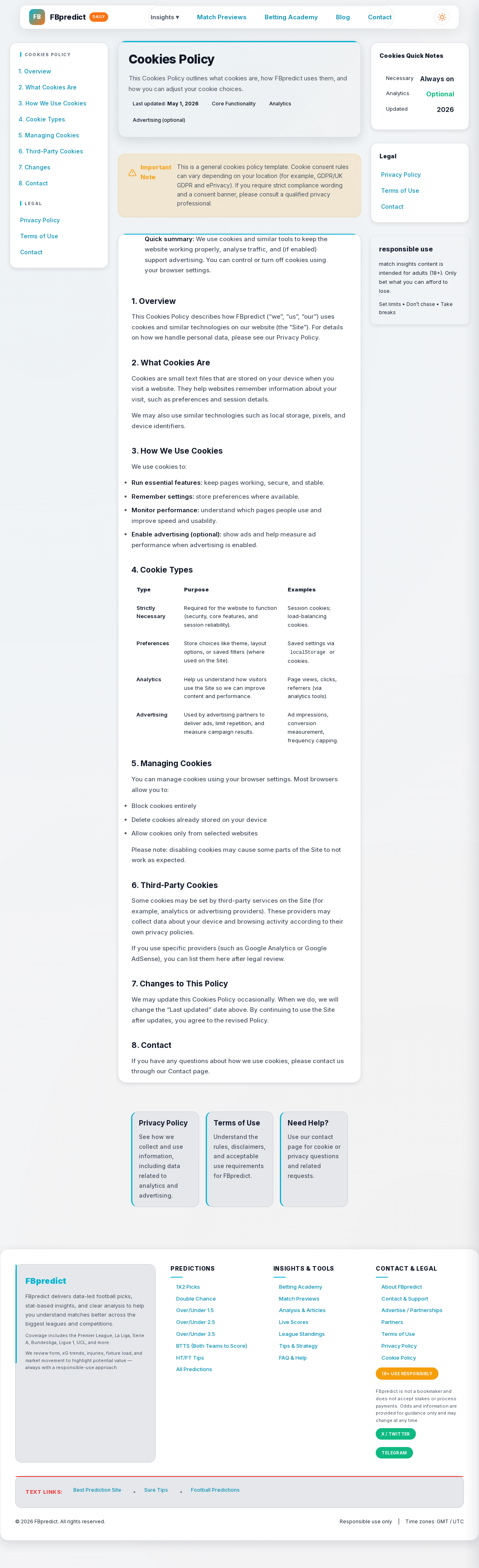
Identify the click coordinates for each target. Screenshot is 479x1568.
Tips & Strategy (301, 1373)
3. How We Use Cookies (52, 103)
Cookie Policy (400, 1386)
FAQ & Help (294, 1386)
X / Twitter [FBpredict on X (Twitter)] (395, 1464)
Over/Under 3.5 (197, 1360)
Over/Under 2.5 (197, 1347)
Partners (393, 1347)
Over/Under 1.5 (197, 1334)
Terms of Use (41, 236)
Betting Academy (291, 18)
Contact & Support (407, 1320)
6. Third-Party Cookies (50, 150)
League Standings (305, 1360)
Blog (343, 18)
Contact (380, 18)
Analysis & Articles (305, 1334)
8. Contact (33, 182)
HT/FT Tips (192, 1386)
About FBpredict (404, 1307)
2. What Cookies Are (47, 87)
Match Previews (222, 18)
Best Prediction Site (98, 1520)
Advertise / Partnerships (415, 1334)
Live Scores (295, 1347)
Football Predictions (221, 1520)
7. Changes (34, 166)
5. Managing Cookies (48, 135)
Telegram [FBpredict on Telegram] (394, 1483)
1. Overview (34, 71)
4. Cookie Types (41, 119)
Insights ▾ (165, 17)
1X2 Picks (189, 1307)
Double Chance (198, 1320)
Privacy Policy (41, 220)
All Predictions (196, 1400)
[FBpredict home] (72, 18)
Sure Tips (160, 1520)
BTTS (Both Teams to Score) (216, 1373)
